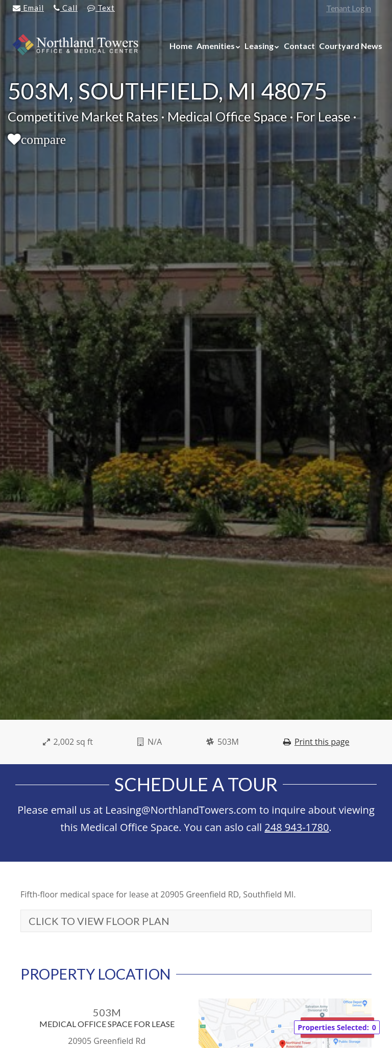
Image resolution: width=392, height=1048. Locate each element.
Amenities (216, 46)
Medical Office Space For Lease (107, 1024)
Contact (299, 46)
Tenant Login (348, 8)
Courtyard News (350, 46)
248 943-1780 (296, 827)
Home (180, 46)
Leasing (259, 46)
